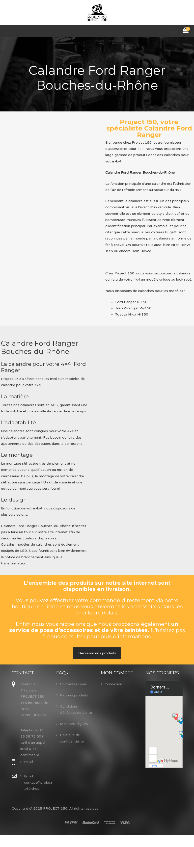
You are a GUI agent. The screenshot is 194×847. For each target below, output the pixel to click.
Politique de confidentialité (72, 738)
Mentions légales (74, 724)
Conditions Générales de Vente (76, 709)
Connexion (113, 684)
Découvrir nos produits (97, 653)
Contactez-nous (73, 684)
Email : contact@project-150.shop (39, 782)
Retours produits (74, 695)
